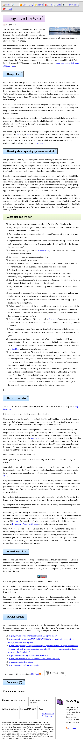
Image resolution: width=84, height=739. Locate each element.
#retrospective (48, 713)
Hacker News (39, 143)
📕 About (48, 5)
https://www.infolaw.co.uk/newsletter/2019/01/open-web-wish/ (34, 658)
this (18, 134)
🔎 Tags (15, 5)
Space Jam (53, 319)
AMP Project (36, 438)
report (16, 521)
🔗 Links (57, 5)
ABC (5, 475)
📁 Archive (38, 5)
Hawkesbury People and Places (25, 523)
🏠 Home (6, 5)
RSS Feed (35, 673)
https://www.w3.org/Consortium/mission (25, 665)
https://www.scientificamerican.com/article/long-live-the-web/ (34, 635)
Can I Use (15, 348)
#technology (47, 716)
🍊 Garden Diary (26, 5)
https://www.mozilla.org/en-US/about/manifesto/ (29, 655)
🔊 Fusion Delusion (71, 5)
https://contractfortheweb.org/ (21, 661)
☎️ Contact (7, 9)
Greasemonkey (44, 250)
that (28, 134)
